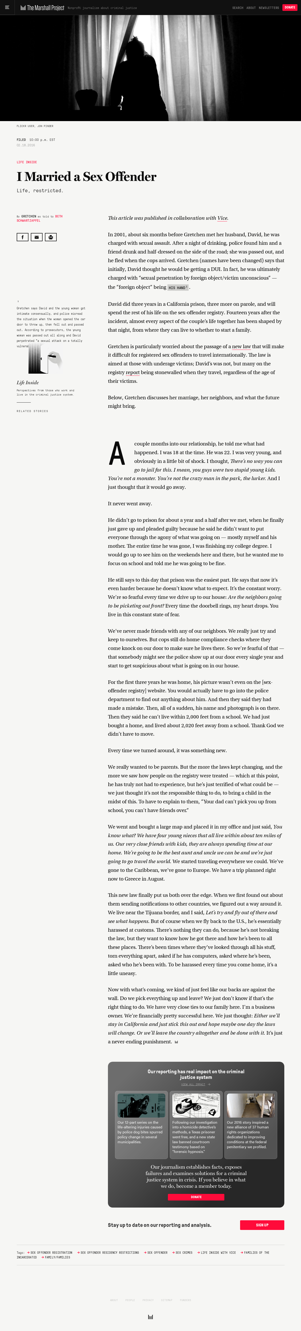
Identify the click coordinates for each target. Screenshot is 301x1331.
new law (241, 346)
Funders (185, 1300)
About (251, 7)
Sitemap (166, 1300)
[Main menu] (7, 7)
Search (237, 7)
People (130, 1300)
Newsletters (269, 7)
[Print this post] (51, 237)
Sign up (262, 1225)
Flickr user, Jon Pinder (35, 126)
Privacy (148, 1300)
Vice (222, 218)
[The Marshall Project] (41, 7)
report (133, 372)
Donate (290, 7)
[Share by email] (37, 237)
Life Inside (27, 162)
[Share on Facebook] (22, 237)
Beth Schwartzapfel (40, 218)
